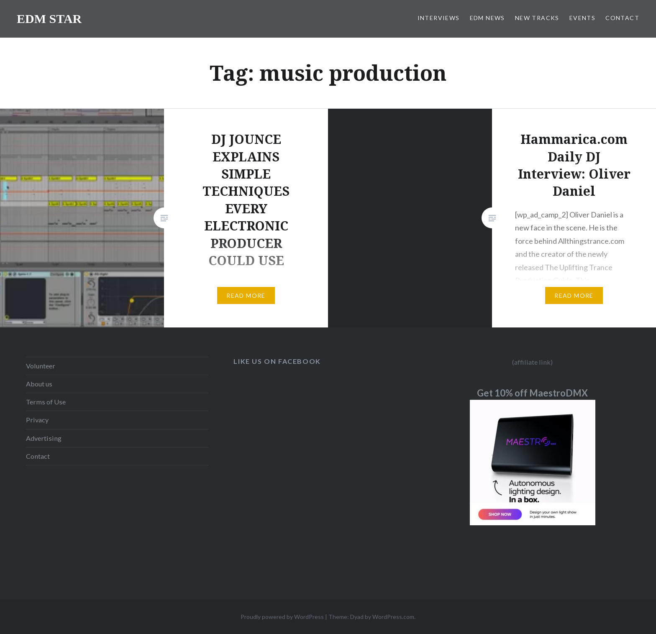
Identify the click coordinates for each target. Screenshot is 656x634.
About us (39, 384)
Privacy (37, 420)
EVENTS (582, 17)
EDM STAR (49, 19)
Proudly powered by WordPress (282, 616)
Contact (38, 456)
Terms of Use (46, 402)
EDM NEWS (487, 17)
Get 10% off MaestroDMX (532, 393)
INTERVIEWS (439, 17)
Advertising (44, 438)
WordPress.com (393, 616)
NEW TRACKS (537, 17)
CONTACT (622, 17)
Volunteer (40, 366)
